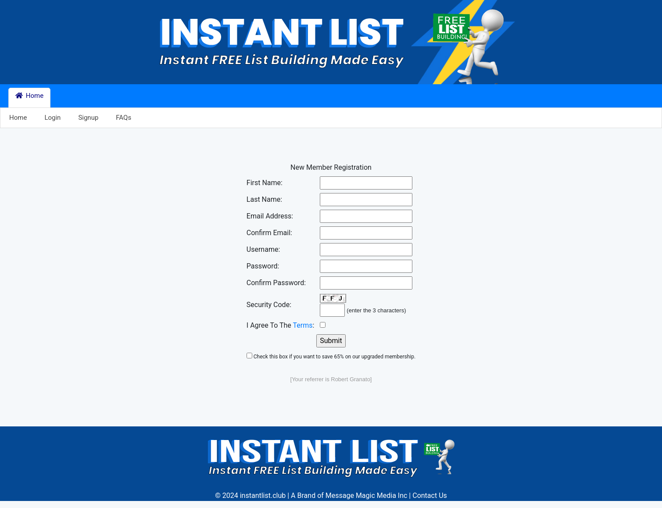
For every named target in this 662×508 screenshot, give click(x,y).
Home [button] (29, 96)
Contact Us (429, 495)
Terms (303, 325)
